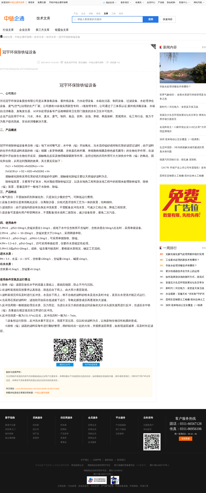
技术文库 (43, 18)
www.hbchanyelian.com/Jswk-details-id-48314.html (37, 388)
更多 (204, 47)
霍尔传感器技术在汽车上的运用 (182, 271)
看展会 (63, 442)
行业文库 (8, 29)
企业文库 (24, 29)
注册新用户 (148, 425)
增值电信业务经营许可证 (99, 465)
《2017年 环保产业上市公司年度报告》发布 (183, 167)
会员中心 (151, 2)
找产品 (36, 433)
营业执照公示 (77, 465)
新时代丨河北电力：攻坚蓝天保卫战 (179, 107)
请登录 (31, 2)
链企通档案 (10, 438)
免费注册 (42, 2)
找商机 (63, 429)
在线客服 (185, 438)
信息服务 (120, 433)
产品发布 (64, 433)
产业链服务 (121, 425)
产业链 (161, 2)
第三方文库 (42, 29)
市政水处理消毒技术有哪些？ (175, 86)
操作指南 (9, 433)
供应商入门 (10, 429)
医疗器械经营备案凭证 (124, 465)
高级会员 (92, 433)
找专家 (36, 425)
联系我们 (121, 460)
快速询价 (168, 19)
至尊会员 (92, 425)
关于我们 (85, 460)
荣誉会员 (92, 438)
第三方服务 (121, 429)
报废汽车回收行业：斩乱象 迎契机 (178, 159)
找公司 (36, 429)
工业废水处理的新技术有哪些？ (182, 260)
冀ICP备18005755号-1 (159, 465)
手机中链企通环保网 (58, 2)
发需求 (36, 438)
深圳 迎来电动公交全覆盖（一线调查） (180, 139)
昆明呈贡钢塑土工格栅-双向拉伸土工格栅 (182, 175)
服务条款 (109, 460)
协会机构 (171, 2)
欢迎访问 (12, 2)
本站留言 (147, 429)
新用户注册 (10, 425)
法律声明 (97, 460)
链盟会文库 (62, 29)
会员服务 (92, 442)
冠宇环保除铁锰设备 (69, 37)
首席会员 (92, 429)
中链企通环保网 (23, 37)
